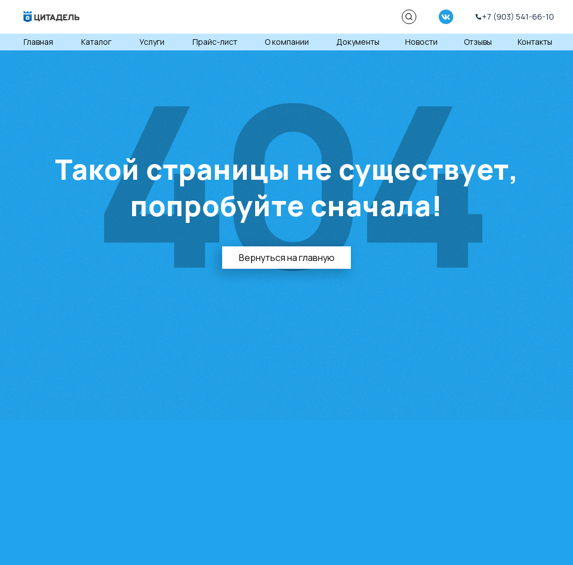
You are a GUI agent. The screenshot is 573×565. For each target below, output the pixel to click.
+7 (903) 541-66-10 (518, 16)
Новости (421, 41)
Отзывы (478, 41)
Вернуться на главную (287, 257)
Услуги (152, 41)
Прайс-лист (214, 41)
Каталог (96, 41)
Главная (38, 41)
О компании (287, 41)
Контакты (535, 41)
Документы (357, 41)
